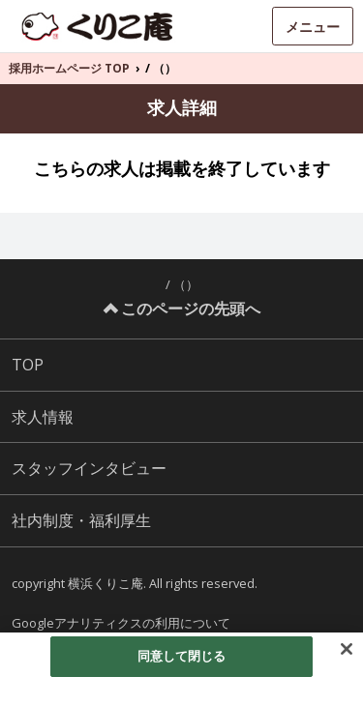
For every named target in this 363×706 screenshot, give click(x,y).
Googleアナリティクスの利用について (121, 623)
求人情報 (43, 416)
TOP (28, 364)
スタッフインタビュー (89, 468)
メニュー (313, 26)
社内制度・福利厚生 (81, 520)
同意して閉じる (182, 655)
